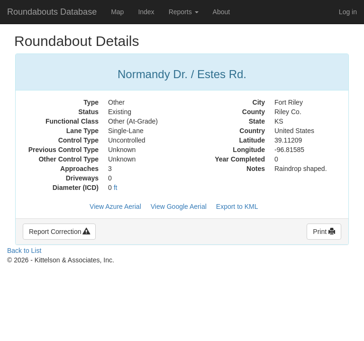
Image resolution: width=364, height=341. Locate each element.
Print (324, 231)
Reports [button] (184, 12)
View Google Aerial (179, 206)
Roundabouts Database (52, 12)
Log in (348, 12)
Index (146, 12)
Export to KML (237, 206)
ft (116, 187)
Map (117, 12)
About (221, 12)
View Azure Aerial (115, 206)
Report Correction (59, 231)
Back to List (24, 250)
